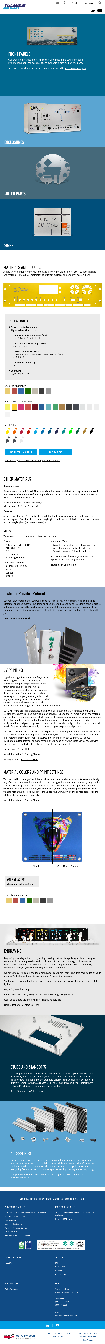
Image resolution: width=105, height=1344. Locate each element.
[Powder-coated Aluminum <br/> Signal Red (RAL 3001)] (28, 407)
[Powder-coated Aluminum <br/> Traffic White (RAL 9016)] (7, 414)
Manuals (58, 1270)
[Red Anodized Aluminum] (14, 391)
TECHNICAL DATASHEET (20, 452)
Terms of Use (57, 1336)
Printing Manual (32, 754)
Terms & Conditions (88, 1336)
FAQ (56, 1263)
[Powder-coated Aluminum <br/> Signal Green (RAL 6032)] (55, 407)
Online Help (70, 564)
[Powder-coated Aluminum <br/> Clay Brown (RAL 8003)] (62, 407)
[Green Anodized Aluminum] (28, 391)
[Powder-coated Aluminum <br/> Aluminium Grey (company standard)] (82, 407)
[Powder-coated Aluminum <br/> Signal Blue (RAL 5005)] (41, 407)
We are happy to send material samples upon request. (32, 460)
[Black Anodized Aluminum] (41, 391)
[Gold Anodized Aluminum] (7, 391)
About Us (89, 3)
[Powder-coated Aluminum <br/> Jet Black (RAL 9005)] (69, 407)
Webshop (76, 3)
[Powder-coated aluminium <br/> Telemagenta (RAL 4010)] (21, 407)
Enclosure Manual (20, 1177)
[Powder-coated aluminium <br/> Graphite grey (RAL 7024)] (76, 407)
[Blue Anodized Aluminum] (21, 391)
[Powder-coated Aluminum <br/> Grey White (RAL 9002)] (96, 407)
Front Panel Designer (75, 68)
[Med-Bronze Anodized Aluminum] (35, 391)
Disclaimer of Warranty (88, 1333)
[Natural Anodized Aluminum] (48, 391)
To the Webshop (11, 1289)
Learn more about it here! (16, 618)
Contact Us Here (29, 759)
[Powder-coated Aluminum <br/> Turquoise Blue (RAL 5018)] (48, 407)
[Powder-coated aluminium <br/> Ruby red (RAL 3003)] (35, 407)
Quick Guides (60, 1274)
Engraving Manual (64, 994)
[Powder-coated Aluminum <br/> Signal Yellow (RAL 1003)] (14, 407)
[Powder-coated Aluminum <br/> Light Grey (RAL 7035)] (89, 407)
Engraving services (51, 999)
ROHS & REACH (55, 452)
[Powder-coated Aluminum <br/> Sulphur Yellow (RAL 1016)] (7, 407)
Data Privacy (88, 1340)
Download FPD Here (63, 1219)
